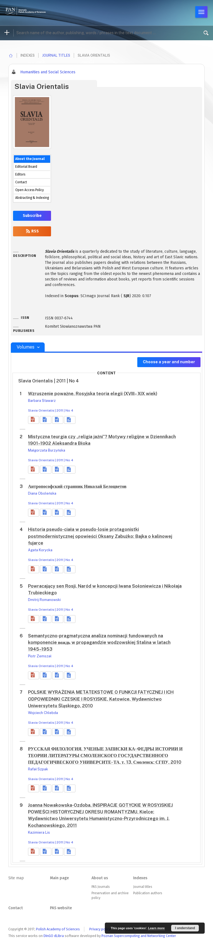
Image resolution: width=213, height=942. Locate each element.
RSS (32, 231)
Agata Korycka (40, 550)
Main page (59, 878)
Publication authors (147, 893)
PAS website (61, 908)
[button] (33, 420)
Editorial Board (26, 167)
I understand (185, 928)
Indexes (140, 878)
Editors (20, 174)
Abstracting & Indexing (32, 198)
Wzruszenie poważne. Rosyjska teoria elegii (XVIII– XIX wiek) (92, 393)
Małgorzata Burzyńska (46, 450)
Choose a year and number (169, 362)
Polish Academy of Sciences (58, 929)
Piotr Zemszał (39, 656)
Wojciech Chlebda (43, 713)
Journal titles (56, 55)
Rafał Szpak (38, 769)
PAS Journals (101, 887)
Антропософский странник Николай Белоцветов (77, 486)
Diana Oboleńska (42, 493)
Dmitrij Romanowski (44, 600)
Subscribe (32, 215)
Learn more (156, 928)
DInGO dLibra (54, 936)
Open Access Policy (29, 190)
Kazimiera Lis (39, 832)
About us (100, 878)
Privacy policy (99, 929)
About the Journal (30, 159)
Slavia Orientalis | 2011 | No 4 (50, 410)
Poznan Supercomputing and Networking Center (139, 936)
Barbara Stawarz (42, 401)
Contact (21, 182)
